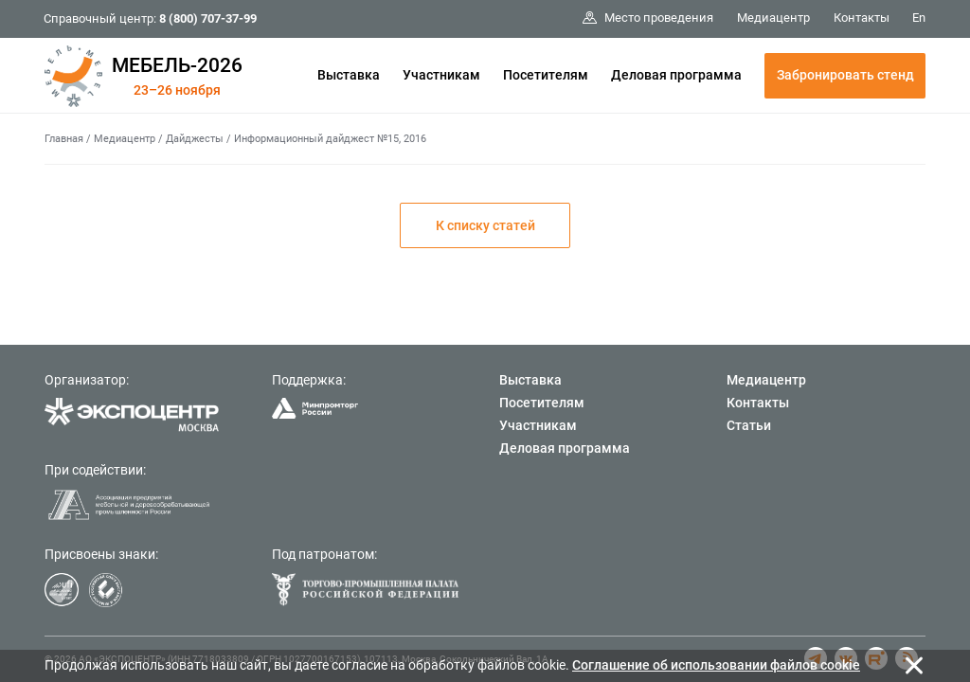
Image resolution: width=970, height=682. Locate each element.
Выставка (348, 74)
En (918, 17)
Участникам (441, 74)
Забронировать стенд (845, 74)
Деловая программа (676, 74)
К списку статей (485, 225)
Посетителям (545, 74)
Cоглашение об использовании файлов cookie (716, 665)
